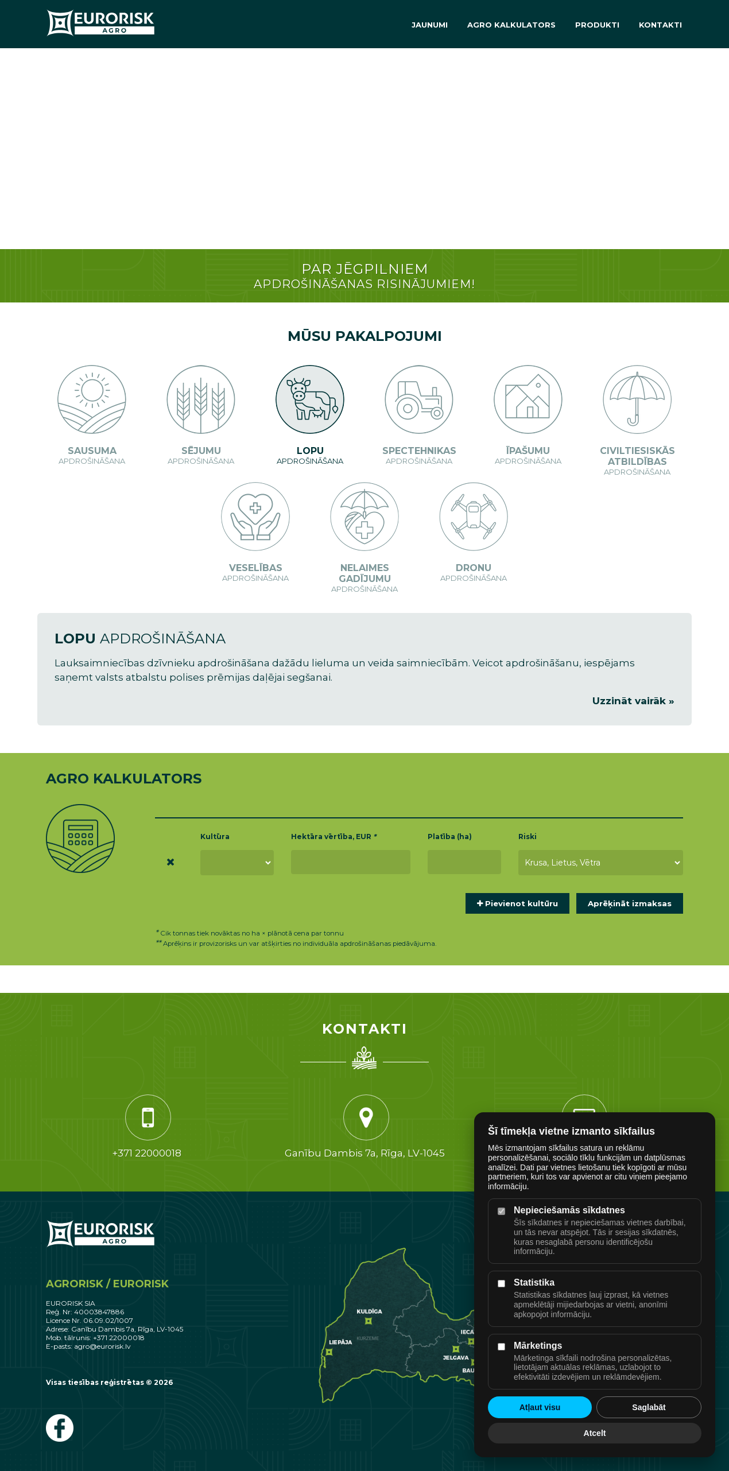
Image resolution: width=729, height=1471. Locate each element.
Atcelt (595, 1433)
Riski (527, 836)
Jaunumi (430, 24)
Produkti (597, 24)
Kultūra (215, 836)
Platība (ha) (450, 836)
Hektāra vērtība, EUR (333, 836)
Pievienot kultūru (517, 903)
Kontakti (660, 24)
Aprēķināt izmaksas (630, 903)
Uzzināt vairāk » (633, 701)
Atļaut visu (540, 1407)
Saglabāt (648, 1407)
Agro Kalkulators (511, 24)
